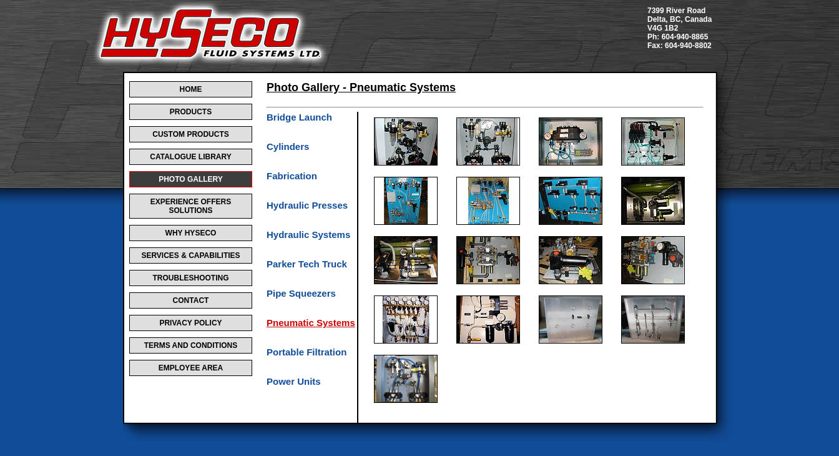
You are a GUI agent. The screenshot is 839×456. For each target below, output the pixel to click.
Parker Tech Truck (307, 264)
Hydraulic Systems (308, 234)
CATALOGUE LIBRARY (190, 156)
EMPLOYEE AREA (191, 368)
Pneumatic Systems (311, 322)
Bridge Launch (299, 117)
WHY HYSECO (191, 233)
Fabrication (292, 176)
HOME (191, 89)
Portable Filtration (306, 352)
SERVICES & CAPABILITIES (190, 255)
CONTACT (191, 300)
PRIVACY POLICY (190, 323)
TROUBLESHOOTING (191, 278)
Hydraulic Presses (307, 205)
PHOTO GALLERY (191, 179)
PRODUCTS (191, 111)
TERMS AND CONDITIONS (191, 345)
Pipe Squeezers (301, 293)
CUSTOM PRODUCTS (190, 134)
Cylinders (288, 146)
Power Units (294, 381)
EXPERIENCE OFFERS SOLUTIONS (190, 206)
